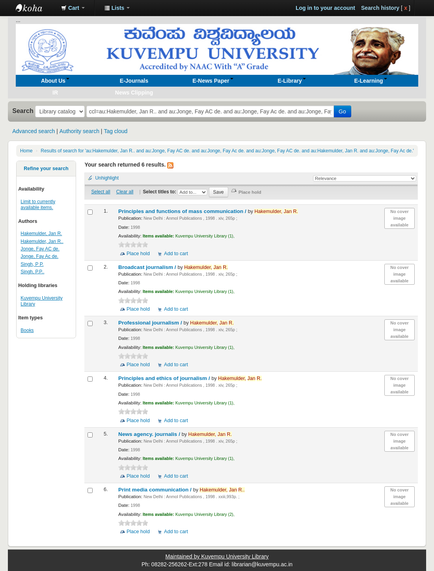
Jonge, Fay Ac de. (39, 256)
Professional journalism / (150, 323)
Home (26, 151)
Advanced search (33, 131)
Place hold (138, 253)
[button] (73, 8)
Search (23, 110)
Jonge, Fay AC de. (39, 249)
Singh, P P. (31, 264)
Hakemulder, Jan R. (41, 233)
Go (342, 111)
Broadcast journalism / (147, 267)
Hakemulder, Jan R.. (41, 241)
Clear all (125, 192)
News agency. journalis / (150, 434)
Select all (100, 192)
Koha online (35, 8)
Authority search (79, 131)
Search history (380, 8)
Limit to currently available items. (37, 204)
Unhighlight (107, 178)
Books (27, 330)
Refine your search (46, 168)
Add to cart (176, 253)
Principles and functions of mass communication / (183, 211)
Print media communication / (155, 490)
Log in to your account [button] (325, 8)
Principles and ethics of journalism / (164, 378)
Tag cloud (115, 131)
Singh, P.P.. (32, 271)
